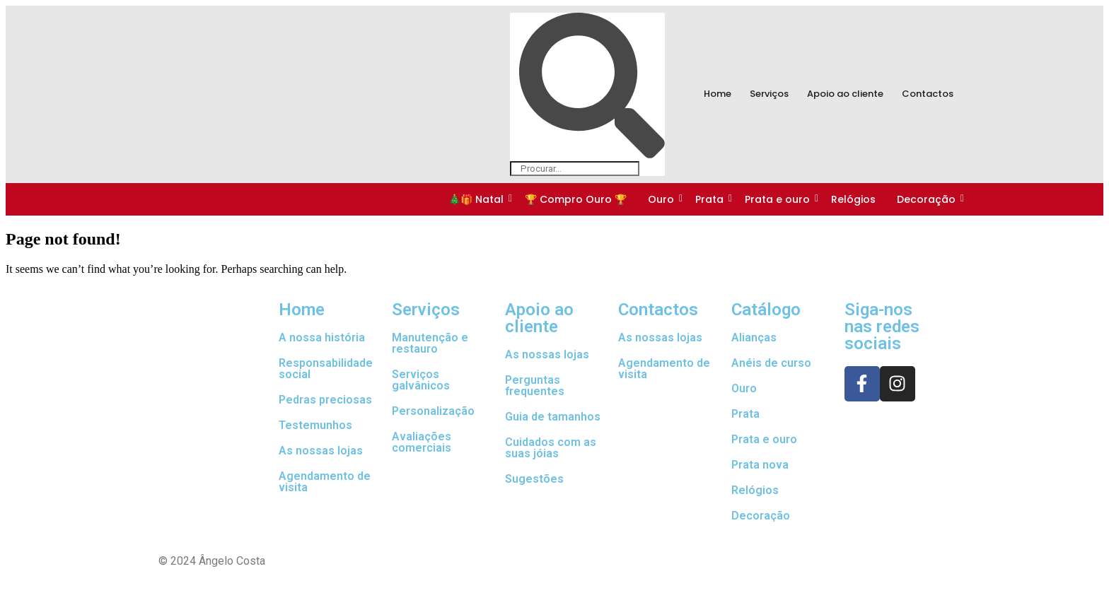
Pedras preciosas (325, 399)
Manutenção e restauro (430, 343)
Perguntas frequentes (534, 385)
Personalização (433, 411)
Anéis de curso (771, 363)
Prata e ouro (778, 199)
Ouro (662, 199)
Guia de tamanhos (552, 416)
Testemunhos (315, 425)
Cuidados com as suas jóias (550, 447)
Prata (710, 199)
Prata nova (760, 464)
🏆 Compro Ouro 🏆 (576, 199)
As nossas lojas (321, 450)
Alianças (754, 337)
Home (717, 93)
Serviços (769, 93)
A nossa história (322, 337)
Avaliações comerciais (421, 442)
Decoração (927, 199)
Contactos (927, 93)
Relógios (853, 199)
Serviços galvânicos (421, 380)
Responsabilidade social (326, 368)
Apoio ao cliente (845, 93)
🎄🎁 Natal (477, 199)
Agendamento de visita (325, 481)
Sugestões (534, 479)
